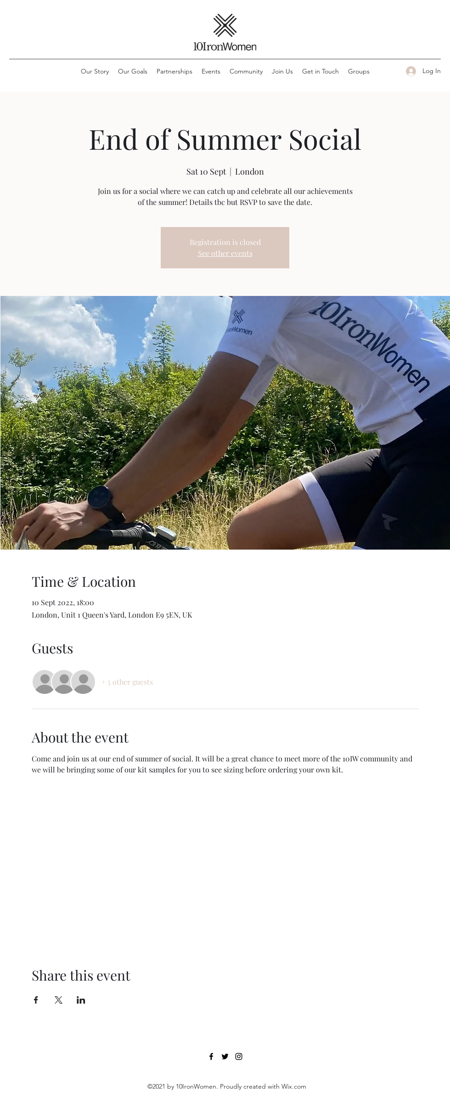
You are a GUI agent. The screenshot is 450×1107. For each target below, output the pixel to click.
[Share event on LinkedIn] (81, 1000)
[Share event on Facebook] (36, 1000)
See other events (225, 253)
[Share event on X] (58, 1000)
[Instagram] (238, 1056)
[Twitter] (225, 1056)
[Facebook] (211, 1056)
